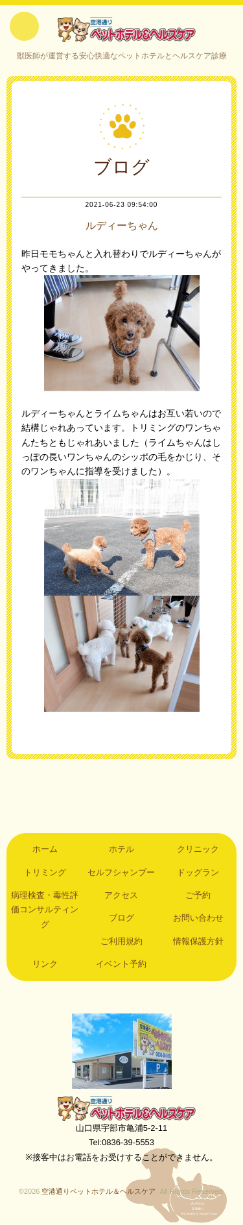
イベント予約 (121, 964)
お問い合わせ (198, 918)
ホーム (45, 849)
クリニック (198, 849)
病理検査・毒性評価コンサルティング (44, 909)
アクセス (121, 895)
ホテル (121, 849)
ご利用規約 (121, 941)
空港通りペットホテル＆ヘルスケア (122, 1108)
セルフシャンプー (121, 872)
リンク (45, 964)
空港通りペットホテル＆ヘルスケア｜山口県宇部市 (122, 29)
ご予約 (198, 895)
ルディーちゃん (122, 225)
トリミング (45, 872)
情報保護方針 (198, 941)
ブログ (121, 918)
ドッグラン (198, 872)
